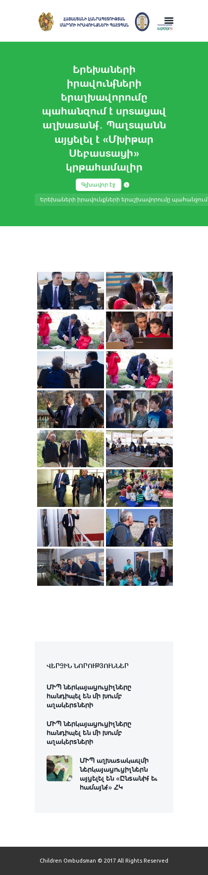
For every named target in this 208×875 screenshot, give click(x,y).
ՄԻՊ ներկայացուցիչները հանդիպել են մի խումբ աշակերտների (89, 695)
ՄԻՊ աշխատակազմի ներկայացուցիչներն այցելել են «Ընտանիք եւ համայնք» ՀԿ (118, 773)
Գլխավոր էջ (98, 185)
